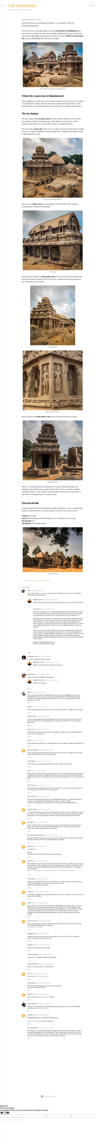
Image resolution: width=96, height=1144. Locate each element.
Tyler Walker (31, 879)
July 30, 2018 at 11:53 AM (46, 954)
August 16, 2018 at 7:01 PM (45, 1003)
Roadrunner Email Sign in (35, 927)
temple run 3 (31, 945)
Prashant (30, 1015)
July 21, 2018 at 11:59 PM (44, 921)
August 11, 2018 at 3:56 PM (40, 973)
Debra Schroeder (32, 750)
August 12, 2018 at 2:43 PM (43, 983)
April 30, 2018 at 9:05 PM (38, 770)
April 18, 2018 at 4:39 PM (42, 729)
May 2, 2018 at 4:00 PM (43, 785)
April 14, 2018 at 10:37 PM (40, 707)
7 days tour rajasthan (33, 1021)
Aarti (28, 590)
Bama (29, 692)
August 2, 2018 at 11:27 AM (46, 964)
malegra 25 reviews (44, 997)
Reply (29, 652)
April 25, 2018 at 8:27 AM (51, 599)
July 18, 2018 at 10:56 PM (41, 903)
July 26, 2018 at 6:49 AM (43, 945)
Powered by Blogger (48, 1096)
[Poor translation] (7, 1113)
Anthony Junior (32, 921)
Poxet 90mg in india (41, 976)
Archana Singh (32, 809)
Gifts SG (30, 707)
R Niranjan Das (32, 656)
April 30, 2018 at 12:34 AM (46, 750)
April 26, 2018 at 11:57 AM (39, 740)
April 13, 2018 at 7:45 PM (43, 674)
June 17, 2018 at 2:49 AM (48, 609)
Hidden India (31, 716)
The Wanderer (22, 5)
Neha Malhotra (32, 1004)
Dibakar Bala (31, 934)
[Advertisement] (53, 1073)
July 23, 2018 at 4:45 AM (42, 933)
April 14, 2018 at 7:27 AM (38, 692)
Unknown (30, 846)
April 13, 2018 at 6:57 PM (44, 656)
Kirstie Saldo (31, 761)
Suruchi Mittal (31, 796)
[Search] (92, 5)
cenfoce (30, 973)
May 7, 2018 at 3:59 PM (52, 835)
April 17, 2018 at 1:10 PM (42, 716)
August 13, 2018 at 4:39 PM (41, 994)
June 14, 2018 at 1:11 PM (42, 879)
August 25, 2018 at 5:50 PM (41, 1015)
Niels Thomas (31, 785)
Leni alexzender (32, 1028)
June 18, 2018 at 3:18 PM (40, 891)
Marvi (29, 771)
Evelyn (29, 740)
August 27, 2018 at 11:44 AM (45, 1028)
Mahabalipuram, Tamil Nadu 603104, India (38, 580)
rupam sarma (31, 674)
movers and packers (42, 1008)
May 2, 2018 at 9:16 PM (40, 822)
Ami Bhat (30, 822)
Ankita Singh (31, 983)
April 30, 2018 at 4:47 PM (43, 761)
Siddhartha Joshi (38, 599)
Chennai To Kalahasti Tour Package (38, 870)
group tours (31, 729)
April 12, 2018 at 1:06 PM (37, 590)
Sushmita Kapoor (33, 954)
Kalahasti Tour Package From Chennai (63, 870)
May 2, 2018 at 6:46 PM (44, 809)
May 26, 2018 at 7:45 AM (41, 861)
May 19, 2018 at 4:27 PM (40, 846)
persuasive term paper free (36, 835)
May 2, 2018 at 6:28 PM (43, 796)
